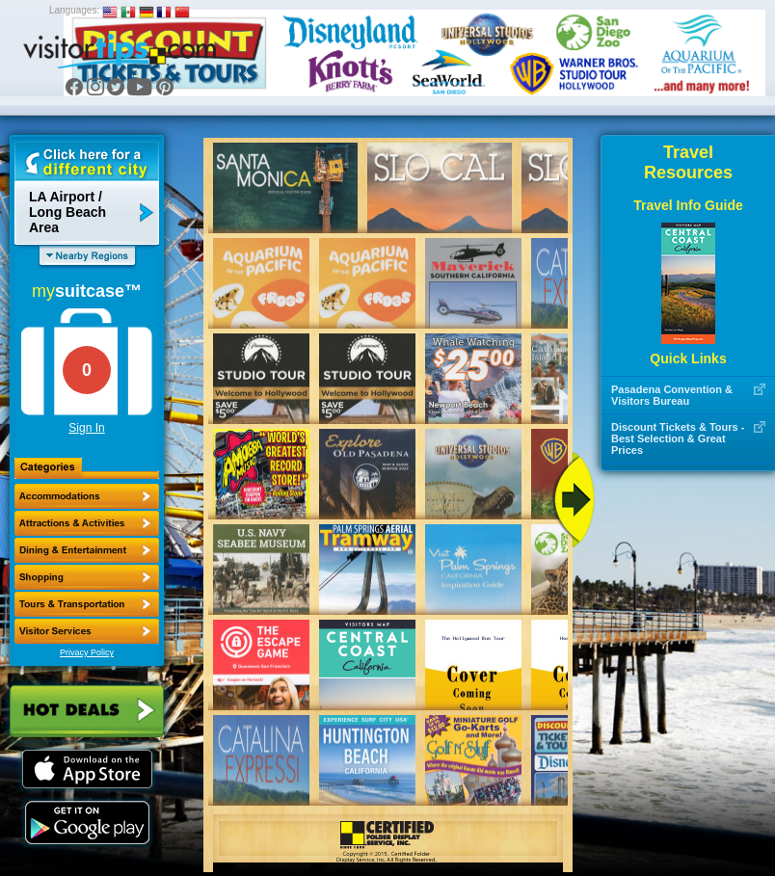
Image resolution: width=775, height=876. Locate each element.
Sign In (86, 428)
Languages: (74, 10)
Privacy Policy (87, 652)
